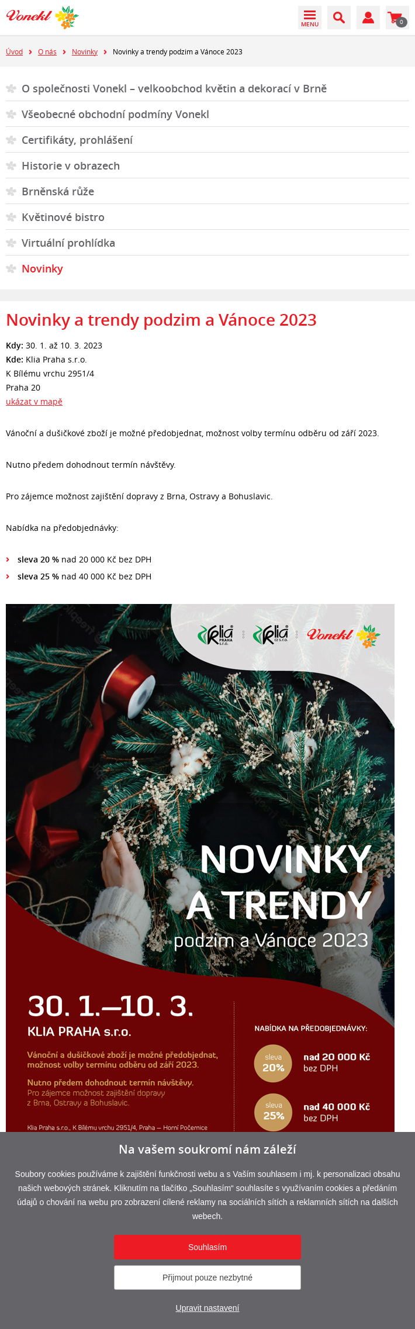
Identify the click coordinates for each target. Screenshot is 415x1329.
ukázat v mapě (34, 401)
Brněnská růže (58, 191)
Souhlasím (207, 1247)
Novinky (85, 51)
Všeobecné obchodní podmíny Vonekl (115, 114)
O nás (47, 51)
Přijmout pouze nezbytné (207, 1277)
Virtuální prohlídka (68, 243)
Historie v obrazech (71, 165)
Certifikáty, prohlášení (77, 140)
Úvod (14, 51)
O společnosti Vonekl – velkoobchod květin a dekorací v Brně (174, 88)
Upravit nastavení (208, 1308)
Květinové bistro (63, 217)
